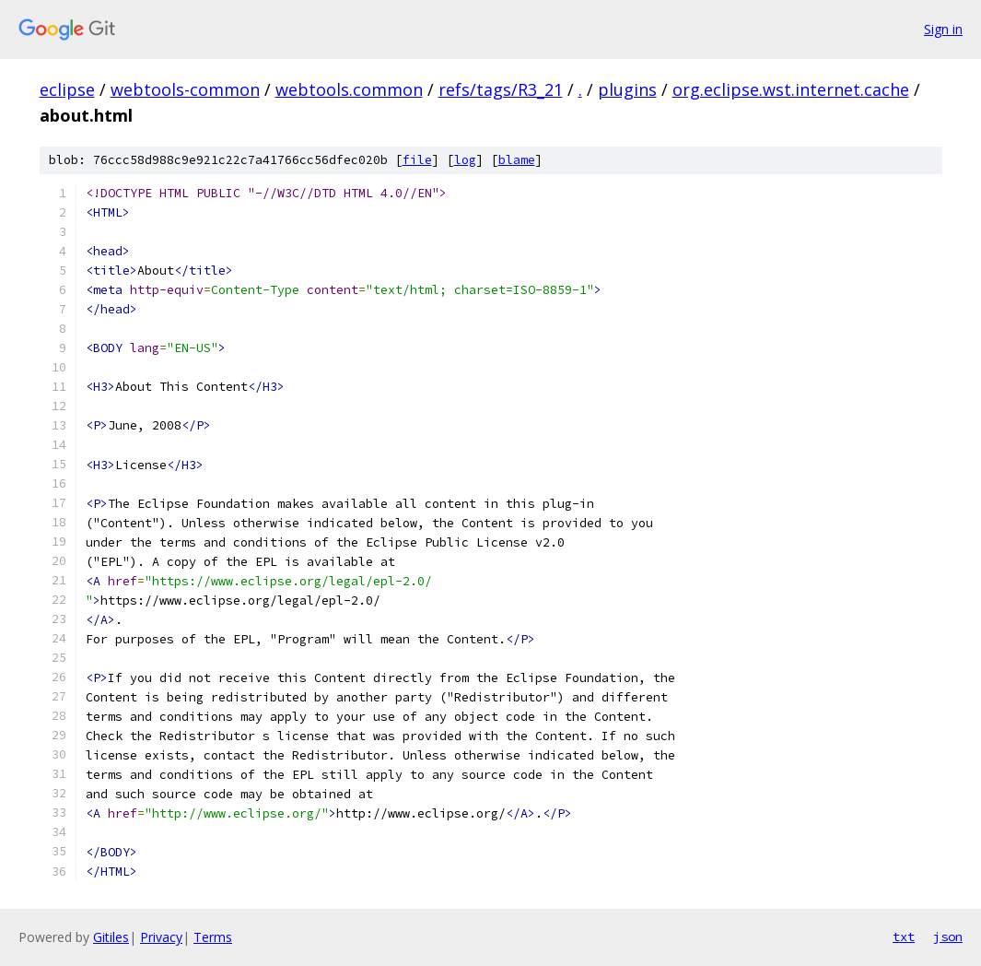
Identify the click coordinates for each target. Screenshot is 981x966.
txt (904, 936)
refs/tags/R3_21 (500, 89)
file (417, 160)
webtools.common (349, 89)
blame (516, 160)
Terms (212, 937)
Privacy (161, 937)
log (465, 160)
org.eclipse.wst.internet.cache (790, 89)
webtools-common (185, 89)
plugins (627, 89)
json (948, 936)
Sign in (943, 29)
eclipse (67, 89)
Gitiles (111, 937)
